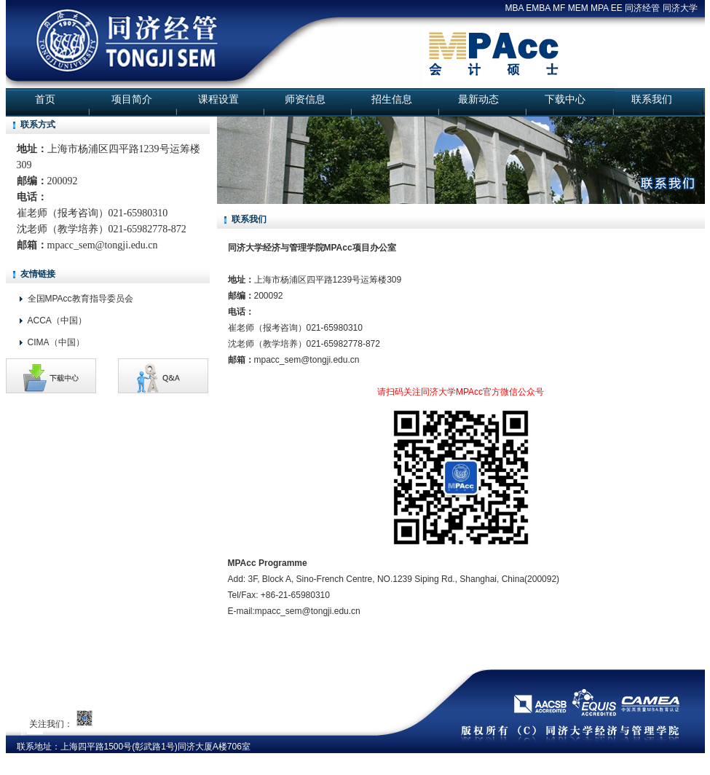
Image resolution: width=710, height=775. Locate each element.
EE (617, 8)
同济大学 (680, 8)
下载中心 (565, 99)
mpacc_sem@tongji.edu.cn (102, 245)
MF (559, 8)
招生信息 (391, 99)
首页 (45, 99)
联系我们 (651, 99)
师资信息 (305, 99)
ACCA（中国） (57, 320)
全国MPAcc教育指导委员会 (80, 299)
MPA (599, 8)
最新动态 (478, 99)
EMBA (538, 8)
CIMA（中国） (56, 342)
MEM (578, 8)
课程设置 (218, 99)
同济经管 (642, 8)
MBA (514, 8)
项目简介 (131, 99)
